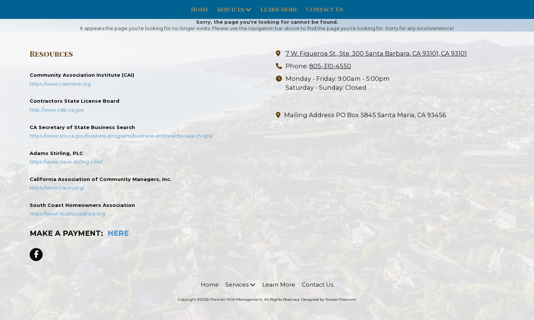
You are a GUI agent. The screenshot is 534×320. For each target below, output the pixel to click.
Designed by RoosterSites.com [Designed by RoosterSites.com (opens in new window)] (328, 299)
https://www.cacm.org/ (57, 188)
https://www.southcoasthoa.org (67, 214)
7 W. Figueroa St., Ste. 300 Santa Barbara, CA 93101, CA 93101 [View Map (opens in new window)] (376, 53)
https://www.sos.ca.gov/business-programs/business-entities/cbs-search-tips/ (121, 136)
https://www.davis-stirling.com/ (66, 162)
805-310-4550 (330, 66)
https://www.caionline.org (60, 84)
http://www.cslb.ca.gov (57, 110)
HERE (118, 233)
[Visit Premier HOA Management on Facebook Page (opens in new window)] (36, 254)
